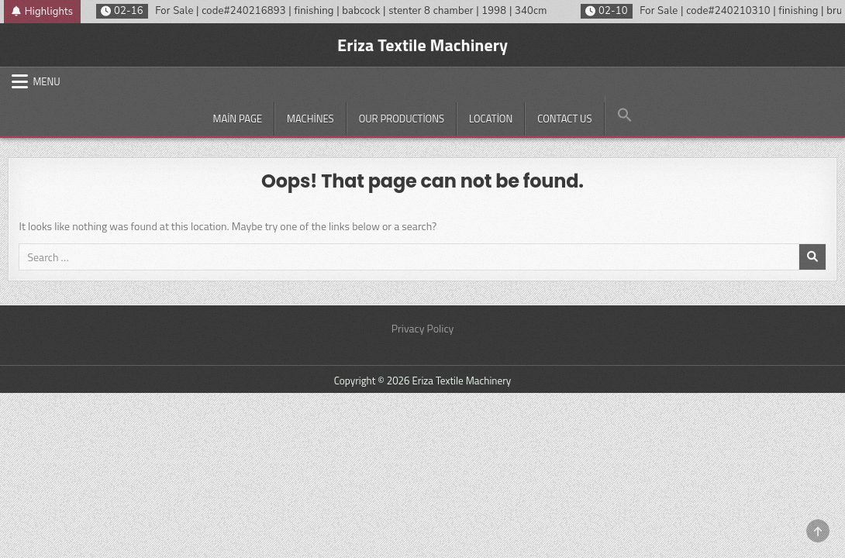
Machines (310, 118)
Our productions (401, 118)
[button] (624, 115)
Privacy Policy (422, 328)
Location (490, 118)
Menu (46, 81)
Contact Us (564, 118)
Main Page (237, 118)
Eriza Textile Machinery (422, 45)
